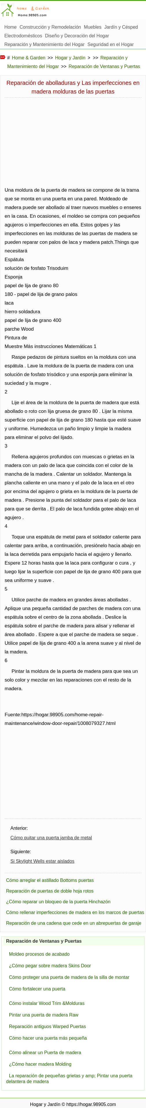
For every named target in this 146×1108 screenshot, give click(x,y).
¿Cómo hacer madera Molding (40, 1064)
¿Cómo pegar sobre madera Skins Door (50, 965)
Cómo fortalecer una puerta (37, 988)
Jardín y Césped (121, 27)
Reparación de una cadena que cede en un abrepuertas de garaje (73, 923)
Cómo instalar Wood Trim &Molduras (46, 1003)
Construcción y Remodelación (50, 27)
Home (10, 27)
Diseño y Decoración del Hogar (77, 35)
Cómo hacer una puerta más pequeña (48, 1038)
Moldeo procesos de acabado (39, 954)
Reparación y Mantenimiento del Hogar (44, 44)
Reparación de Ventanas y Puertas (104, 66)
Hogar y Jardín (70, 57)
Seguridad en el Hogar (110, 44)
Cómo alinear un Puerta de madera (45, 1052)
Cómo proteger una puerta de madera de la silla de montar (69, 977)
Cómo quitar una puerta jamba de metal (51, 837)
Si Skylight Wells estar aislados (42, 861)
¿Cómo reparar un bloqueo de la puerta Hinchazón (58, 901)
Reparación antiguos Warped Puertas (47, 1026)
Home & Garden (28, 57)
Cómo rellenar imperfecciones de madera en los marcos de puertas (75, 912)
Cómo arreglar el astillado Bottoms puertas (50, 880)
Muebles (92, 27)
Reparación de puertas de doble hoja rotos (49, 891)
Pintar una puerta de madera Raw (43, 1014)
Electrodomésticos (23, 35)
